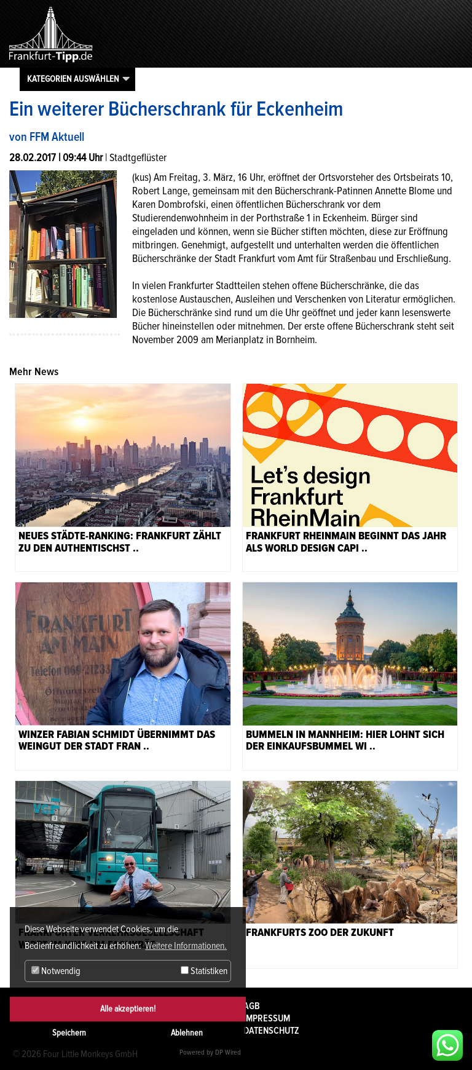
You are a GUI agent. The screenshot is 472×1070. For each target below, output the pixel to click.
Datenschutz (271, 1030)
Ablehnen (187, 1033)
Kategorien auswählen (73, 78)
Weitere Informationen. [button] (186, 946)
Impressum (266, 1018)
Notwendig (56, 971)
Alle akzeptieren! (127, 1009)
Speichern (69, 1033)
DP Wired (228, 1052)
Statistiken (204, 971)
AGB (251, 1006)
